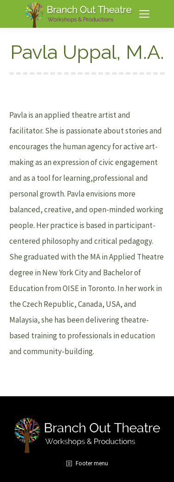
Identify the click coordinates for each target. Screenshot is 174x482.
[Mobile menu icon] (144, 13)
